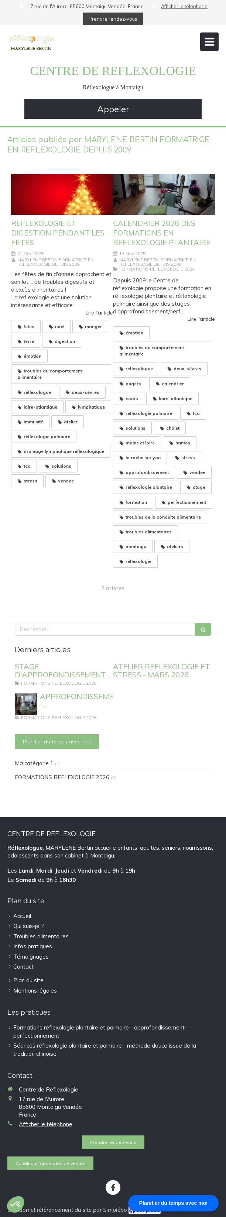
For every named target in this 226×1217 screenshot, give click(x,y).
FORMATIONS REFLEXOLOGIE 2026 (62, 777)
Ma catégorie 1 (34, 763)
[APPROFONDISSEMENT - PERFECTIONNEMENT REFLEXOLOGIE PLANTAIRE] (26, 704)
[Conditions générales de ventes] (50, 1163)
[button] (15, 1204)
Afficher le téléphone (184, 6)
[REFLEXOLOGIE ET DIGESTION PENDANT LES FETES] (62, 194)
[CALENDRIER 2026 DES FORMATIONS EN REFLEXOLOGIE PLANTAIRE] (164, 194)
